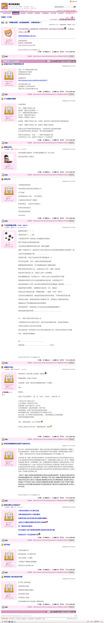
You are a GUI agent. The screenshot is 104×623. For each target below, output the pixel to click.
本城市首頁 (7, 13)
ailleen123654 (9, 81)
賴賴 (32, 6)
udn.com (75, 618)
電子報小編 (14, 6)
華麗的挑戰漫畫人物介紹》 (27, 36)
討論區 (15, 13)
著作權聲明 (31, 618)
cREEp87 (8, 197)
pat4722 (9, 594)
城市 (5, 10)
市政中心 (70, 13)
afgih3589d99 (9, 461)
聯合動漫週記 (14, 4)
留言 (6, 43)
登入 (88, 621)
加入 (92, 621)
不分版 (9, 17)
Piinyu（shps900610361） (20, 227)
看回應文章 (54, 19)
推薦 (73, 24)
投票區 (30, 13)
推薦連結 (45, 13)
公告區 (53, 13)
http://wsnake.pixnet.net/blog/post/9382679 (32, 80)
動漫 (14, 10)
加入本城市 (11, 8)
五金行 (9, 164)
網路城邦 (74, 1)
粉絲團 (6, 621)
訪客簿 (60, 13)
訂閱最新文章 (33, 8)
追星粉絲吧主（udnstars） (20, 369)
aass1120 (8, 562)
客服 (43, 618)
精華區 (23, 13)
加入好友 (10, 43)
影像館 (37, 13)
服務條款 (24, 618)
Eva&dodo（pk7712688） (20, 149)
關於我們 (12, 618)
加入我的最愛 (25, 8)
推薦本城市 (18, 8)
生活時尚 (10, 10)
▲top (75, 615)
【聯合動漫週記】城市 (22, 10)
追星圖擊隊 (26, 6)
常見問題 (18, 618)
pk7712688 (9, 522)
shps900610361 (9, 385)
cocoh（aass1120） (18, 507)
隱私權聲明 (38, 618)
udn (2, 10)
